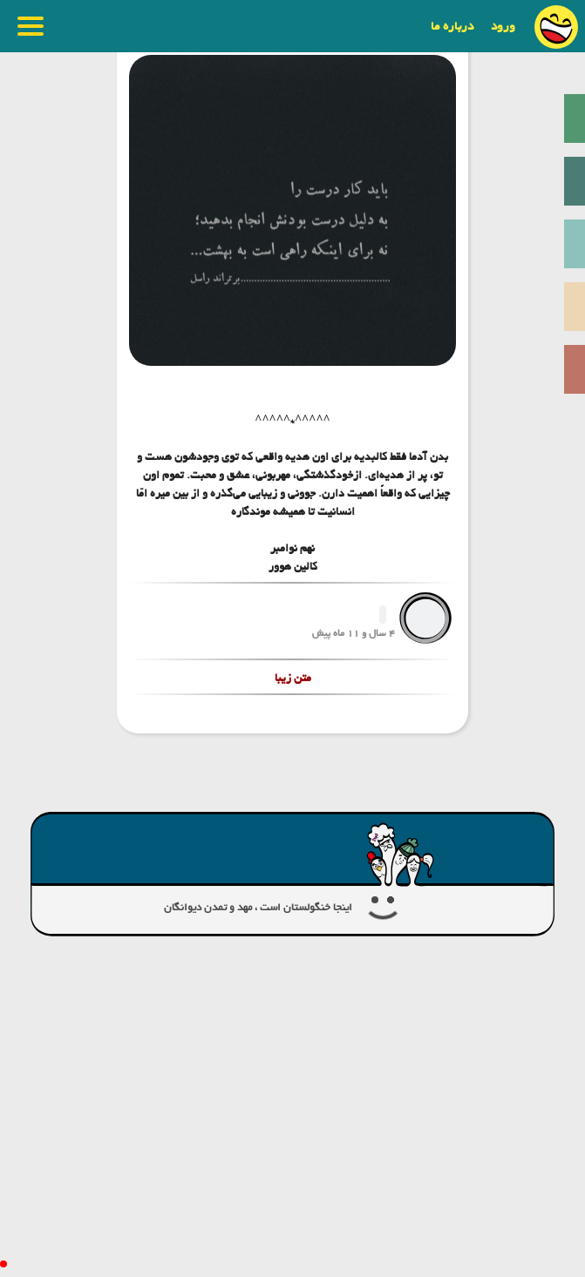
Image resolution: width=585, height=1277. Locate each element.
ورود (503, 26)
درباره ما (452, 26)
